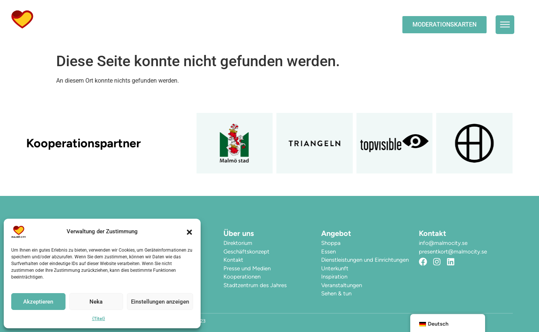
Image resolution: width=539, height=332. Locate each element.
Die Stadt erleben (306, 16)
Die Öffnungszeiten (153, 15)
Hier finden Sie (144, 33)
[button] (189, 232)
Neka (96, 301)
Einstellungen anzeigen (160, 301)
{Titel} (98, 318)
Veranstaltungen (229, 15)
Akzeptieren (38, 301)
